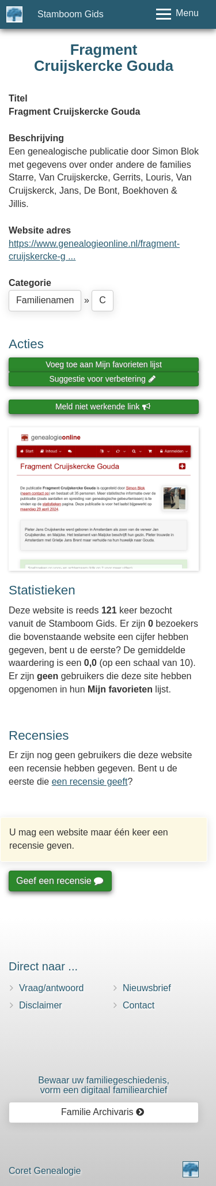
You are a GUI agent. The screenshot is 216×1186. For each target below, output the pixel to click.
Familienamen (45, 300)
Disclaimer (40, 1005)
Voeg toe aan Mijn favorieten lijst (104, 364)
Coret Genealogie (45, 1171)
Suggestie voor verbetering (102, 378)
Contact (138, 1005)
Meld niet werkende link (102, 406)
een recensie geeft (90, 781)
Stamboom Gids (70, 14)
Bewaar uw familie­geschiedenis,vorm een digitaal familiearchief (103, 1085)
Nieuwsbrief (147, 988)
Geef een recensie (59, 881)
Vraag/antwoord (51, 988)
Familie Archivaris (103, 1112)
